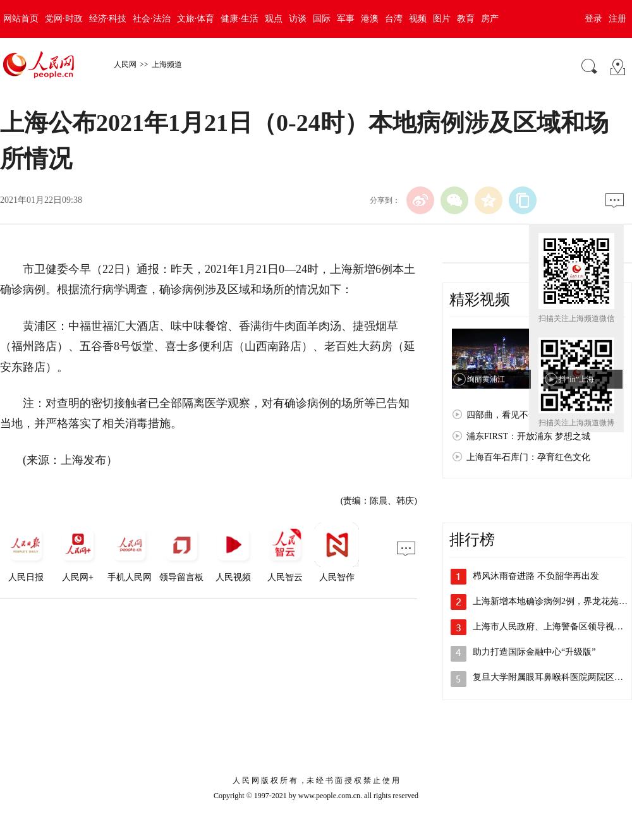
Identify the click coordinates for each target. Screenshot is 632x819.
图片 (442, 18)
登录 (593, 18)
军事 (346, 18)
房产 (490, 18)
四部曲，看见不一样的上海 (519, 415)
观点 (274, 18)
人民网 (125, 64)
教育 (466, 18)
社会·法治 (152, 18)
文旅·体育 (196, 18)
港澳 (370, 18)
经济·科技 (108, 18)
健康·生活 (239, 18)
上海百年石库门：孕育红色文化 (528, 457)
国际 (322, 18)
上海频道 (167, 64)
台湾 (394, 18)
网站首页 (21, 18)
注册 (617, 18)
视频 (418, 18)
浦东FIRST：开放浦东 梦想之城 (528, 436)
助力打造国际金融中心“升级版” (534, 652)
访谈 (298, 18)
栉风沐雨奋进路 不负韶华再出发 (536, 576)
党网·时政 (64, 18)
